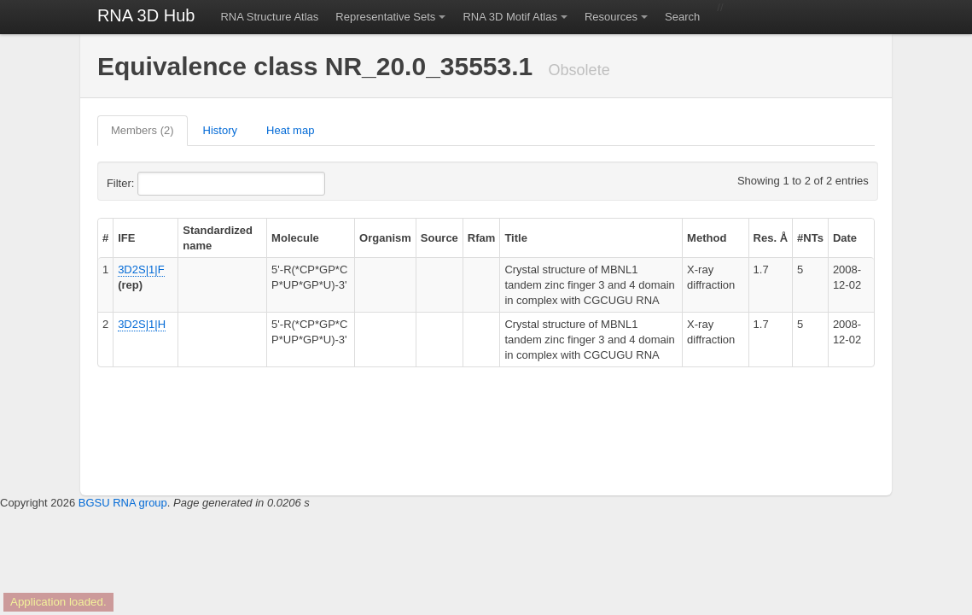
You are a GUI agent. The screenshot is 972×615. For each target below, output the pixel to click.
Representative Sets (385, 16)
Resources (611, 16)
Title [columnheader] (515, 237)
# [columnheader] (105, 237)
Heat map (290, 130)
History (220, 130)
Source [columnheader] (439, 237)
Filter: (162, 184)
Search (682, 16)
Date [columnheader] (845, 237)
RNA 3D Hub (146, 15)
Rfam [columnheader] (482, 237)
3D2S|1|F (141, 269)
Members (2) (142, 130)
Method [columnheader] (706, 237)
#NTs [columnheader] (810, 237)
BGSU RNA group (123, 502)
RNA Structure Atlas (269, 16)
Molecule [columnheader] (295, 237)
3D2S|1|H (142, 324)
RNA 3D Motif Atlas (510, 16)
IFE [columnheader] (126, 237)
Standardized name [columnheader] (218, 238)
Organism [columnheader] (385, 237)
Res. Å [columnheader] (771, 237)
